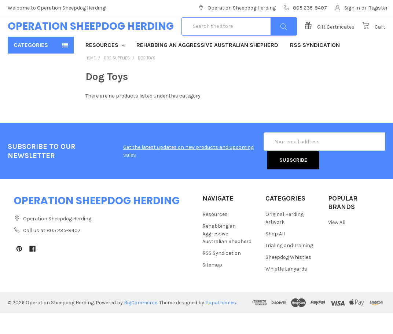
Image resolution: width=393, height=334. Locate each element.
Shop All (275, 255)
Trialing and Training (289, 266)
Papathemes (220, 323)
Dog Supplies (117, 79)
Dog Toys (146, 79)
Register (378, 8)
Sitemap (212, 286)
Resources (105, 66)
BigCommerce (140, 323)
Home (90, 79)
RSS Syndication (315, 66)
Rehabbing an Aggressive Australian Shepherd (207, 66)
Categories (31, 66)
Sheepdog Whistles (288, 278)
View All (336, 243)
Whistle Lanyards (286, 290)
